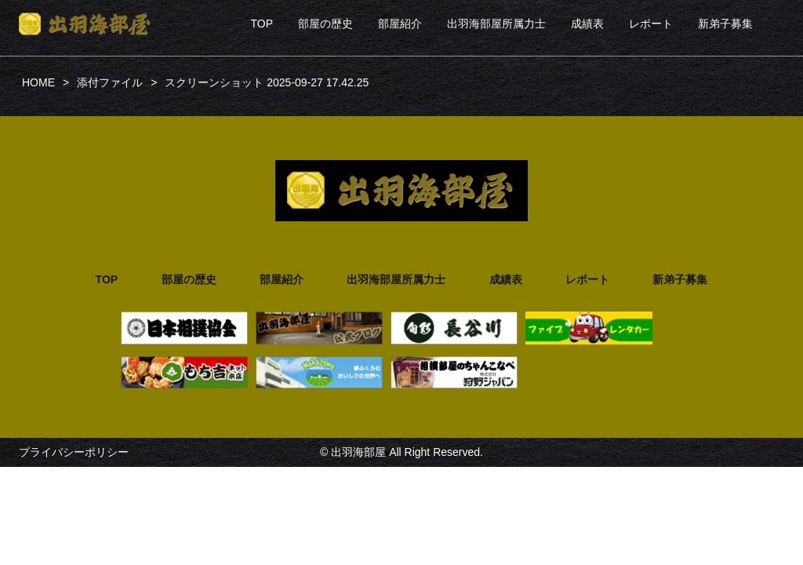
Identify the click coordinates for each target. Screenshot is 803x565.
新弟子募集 (725, 23)
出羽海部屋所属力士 (496, 23)
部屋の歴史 (325, 23)
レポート (651, 23)
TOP (261, 23)
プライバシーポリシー (74, 452)
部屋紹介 (400, 23)
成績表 (587, 23)
